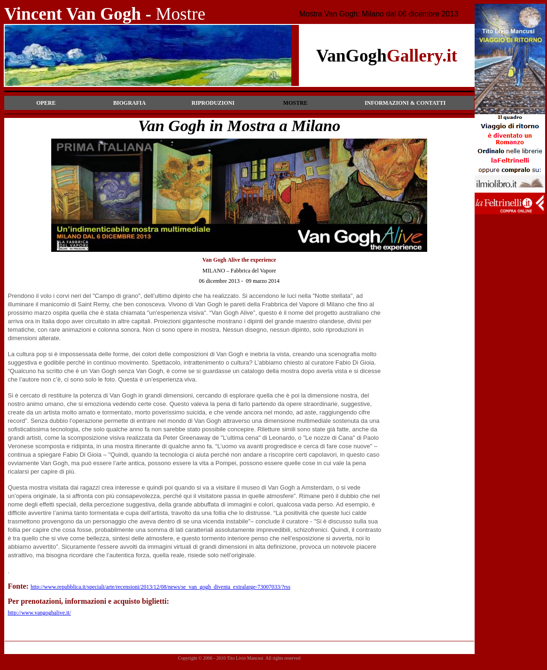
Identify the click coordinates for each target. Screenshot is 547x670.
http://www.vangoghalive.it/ (39, 612)
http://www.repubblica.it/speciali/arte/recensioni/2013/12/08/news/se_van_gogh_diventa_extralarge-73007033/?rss (160, 587)
